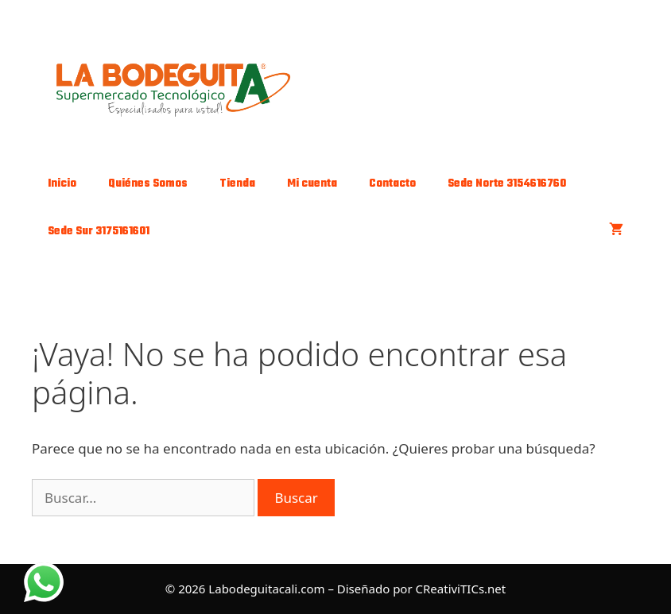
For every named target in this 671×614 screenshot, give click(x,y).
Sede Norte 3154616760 (507, 184)
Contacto (392, 184)
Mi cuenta (312, 184)
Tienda (237, 184)
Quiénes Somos (148, 184)
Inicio (62, 184)
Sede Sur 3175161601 (98, 231)
